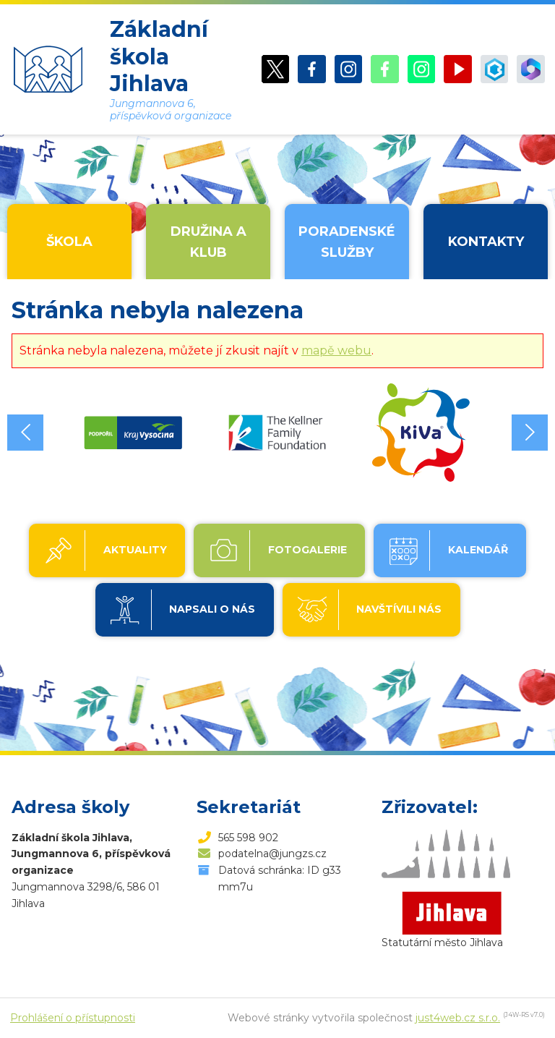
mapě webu (336, 350)
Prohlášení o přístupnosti (72, 1017)
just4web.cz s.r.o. (458, 1017)
